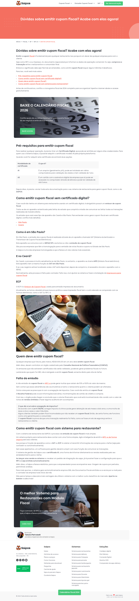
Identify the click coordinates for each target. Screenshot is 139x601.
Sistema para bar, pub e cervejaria (80, 584)
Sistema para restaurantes (81, 551)
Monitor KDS (103, 560)
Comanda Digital (105, 557)
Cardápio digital (105, 551)
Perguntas (47, 566)
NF (31, 42)
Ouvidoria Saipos (50, 575)
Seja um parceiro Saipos (52, 572)
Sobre (46, 551)
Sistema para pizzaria (79, 560)
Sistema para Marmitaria (80, 577)
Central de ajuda (50, 569)
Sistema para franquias (80, 557)
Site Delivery (103, 554)
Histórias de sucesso (51, 554)
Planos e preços (49, 557)
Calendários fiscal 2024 (69, 592)
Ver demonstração (113, 3)
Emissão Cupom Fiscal (85, 3)
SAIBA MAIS (26, 524)
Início (18, 42)
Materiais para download (53, 563)
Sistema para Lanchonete (81, 571)
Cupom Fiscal (65, 3)
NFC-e (36, 42)
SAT (100, 3)
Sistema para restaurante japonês (81, 567)
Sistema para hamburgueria (81, 563)
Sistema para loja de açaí (80, 580)
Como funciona (49, 560)
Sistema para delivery (79, 554)
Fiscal (25, 42)
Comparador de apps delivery (109, 563)
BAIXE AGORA (27, 131)
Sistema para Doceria (79, 574)
